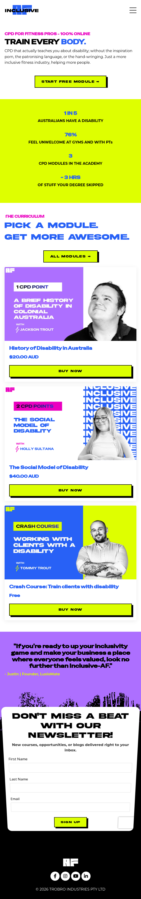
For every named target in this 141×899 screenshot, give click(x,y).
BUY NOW (71, 371)
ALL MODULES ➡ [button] (70, 256)
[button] (70, 80)
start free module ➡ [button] (70, 81)
